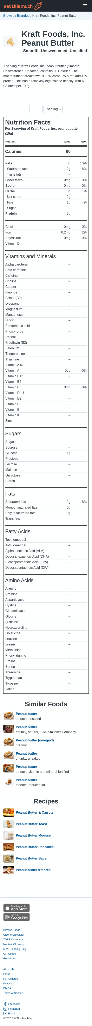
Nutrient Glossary (13, 944)
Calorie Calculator (13, 934)
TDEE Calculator (13, 939)
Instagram (11, 1009)
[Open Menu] (85, 6)
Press (6, 974)
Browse (8, 15)
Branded (23, 15)
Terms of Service (13, 993)
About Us (8, 969)
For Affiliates (10, 978)
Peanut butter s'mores (33, 870)
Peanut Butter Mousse (33, 835)
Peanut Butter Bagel (31, 859)
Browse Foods (11, 929)
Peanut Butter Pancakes (35, 847)
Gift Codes (9, 953)
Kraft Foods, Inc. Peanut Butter (53, 38)
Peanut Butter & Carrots (34, 812)
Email (9, 1013)
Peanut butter (26, 714)
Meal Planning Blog (14, 949)
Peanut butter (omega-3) (35, 740)
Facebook (11, 1004)
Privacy (7, 983)
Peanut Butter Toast (31, 824)
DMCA (7, 988)
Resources (9, 958)
